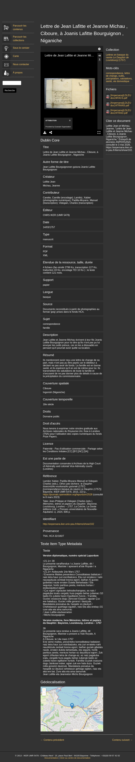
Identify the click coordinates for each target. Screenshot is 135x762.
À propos (18, 72)
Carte (16, 56)
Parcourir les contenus (19, 27)
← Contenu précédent (52, 740)
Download (44, 132)
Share (51, 132)
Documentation (51, 758)
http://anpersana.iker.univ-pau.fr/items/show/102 (68, 524)
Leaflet (76, 730)
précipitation (112, 78)
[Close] (69, 120)
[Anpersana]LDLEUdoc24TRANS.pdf (120, 104)
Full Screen (99, 132)
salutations (126, 78)
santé (109, 81)
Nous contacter (21, 64)
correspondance (114, 73)
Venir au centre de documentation (75, 758)
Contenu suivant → (122, 740)
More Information (100, 59)
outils (121, 76)
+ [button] (44, 690)
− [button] (44, 694)
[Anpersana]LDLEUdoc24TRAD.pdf (120, 111)
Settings (99, 49)
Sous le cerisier (21, 48)
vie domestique (121, 81)
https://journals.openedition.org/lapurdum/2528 (68, 494)
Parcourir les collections (19, 38)
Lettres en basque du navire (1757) (117, 57)
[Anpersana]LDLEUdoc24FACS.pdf (120, 96)
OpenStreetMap (87, 730)
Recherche (10, 90)
